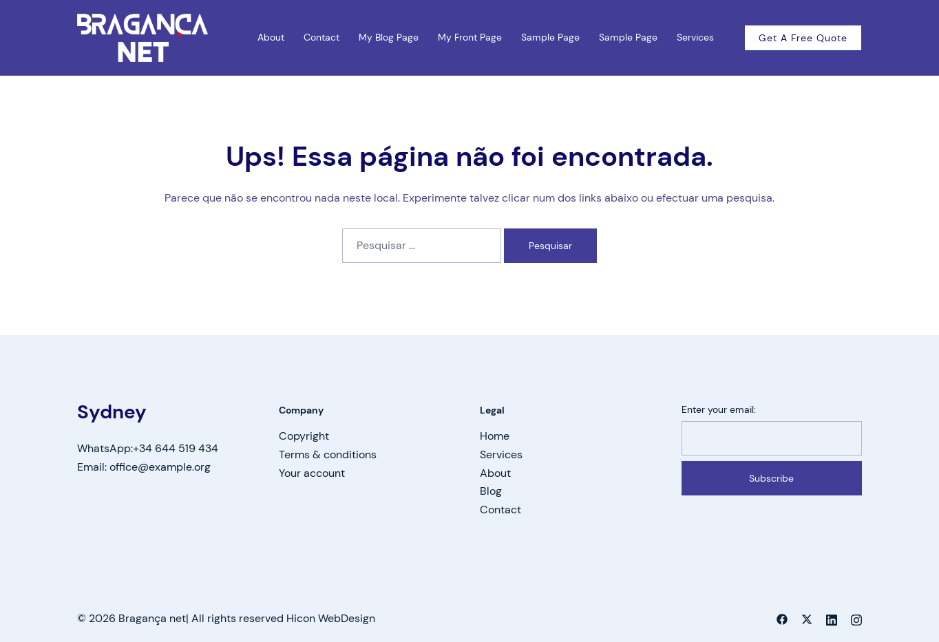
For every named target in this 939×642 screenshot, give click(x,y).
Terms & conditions (328, 454)
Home (494, 436)
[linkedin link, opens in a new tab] (831, 618)
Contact (321, 37)
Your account (312, 473)
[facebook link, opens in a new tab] (782, 618)
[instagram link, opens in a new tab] (856, 618)
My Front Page (470, 37)
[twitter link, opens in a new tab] (806, 618)
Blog (491, 491)
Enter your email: (719, 409)
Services (695, 37)
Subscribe (771, 478)
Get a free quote (803, 38)
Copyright (304, 436)
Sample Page (550, 37)
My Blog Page (389, 37)
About (270, 37)
